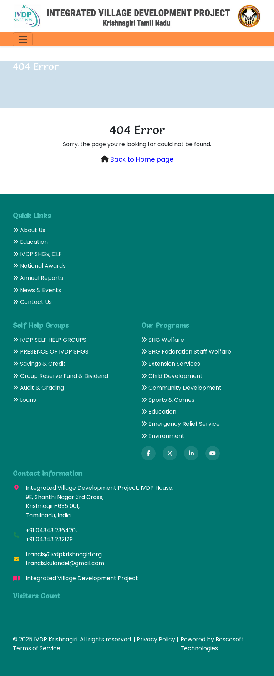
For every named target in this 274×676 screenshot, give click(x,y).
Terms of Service (36, 648)
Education (30, 242)
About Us (29, 230)
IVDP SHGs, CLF (37, 254)
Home (21, 80)
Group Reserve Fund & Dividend (60, 376)
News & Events (37, 290)
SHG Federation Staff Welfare (186, 351)
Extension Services (170, 364)
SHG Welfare (162, 340)
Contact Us (32, 302)
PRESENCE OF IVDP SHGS (50, 351)
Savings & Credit (39, 364)
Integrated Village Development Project (82, 578)
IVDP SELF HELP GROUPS (49, 340)
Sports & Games (167, 400)
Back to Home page (141, 159)
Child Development (172, 376)
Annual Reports (38, 278)
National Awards (39, 266)
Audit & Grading (38, 388)
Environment (162, 436)
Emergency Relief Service (180, 424)
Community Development (181, 388)
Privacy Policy (156, 639)
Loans (24, 400)
